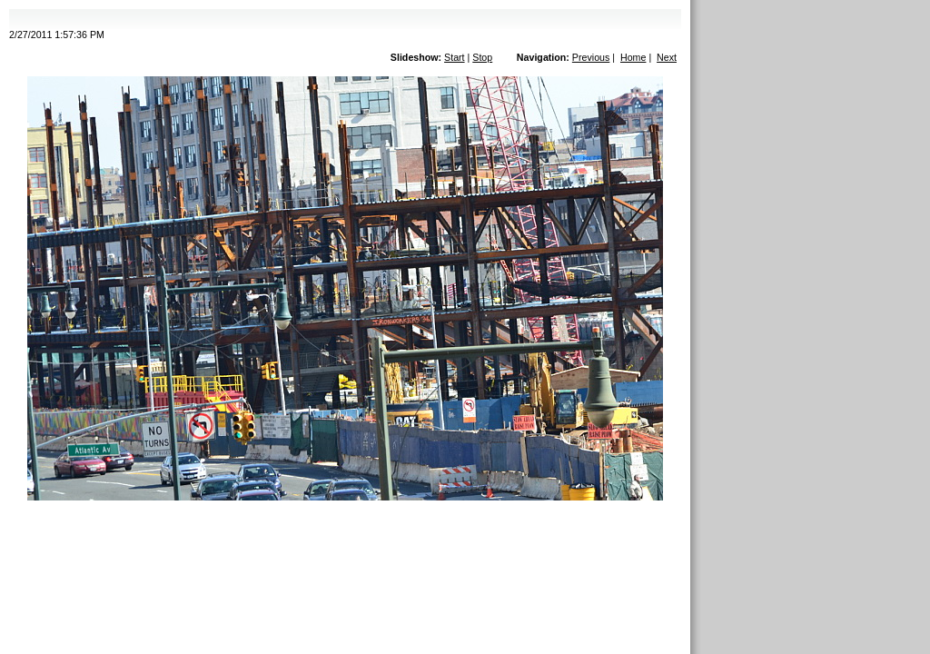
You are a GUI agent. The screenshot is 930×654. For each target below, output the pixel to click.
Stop (482, 57)
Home (633, 57)
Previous (590, 57)
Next (667, 57)
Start (454, 57)
